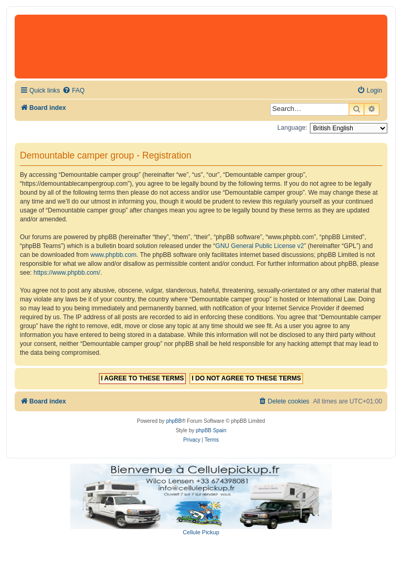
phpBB (174, 421)
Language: (292, 127)
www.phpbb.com (114, 254)
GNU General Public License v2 (259, 246)
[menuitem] (73, 91)
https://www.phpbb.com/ (67, 272)
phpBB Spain (211, 430)
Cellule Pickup (201, 532)
